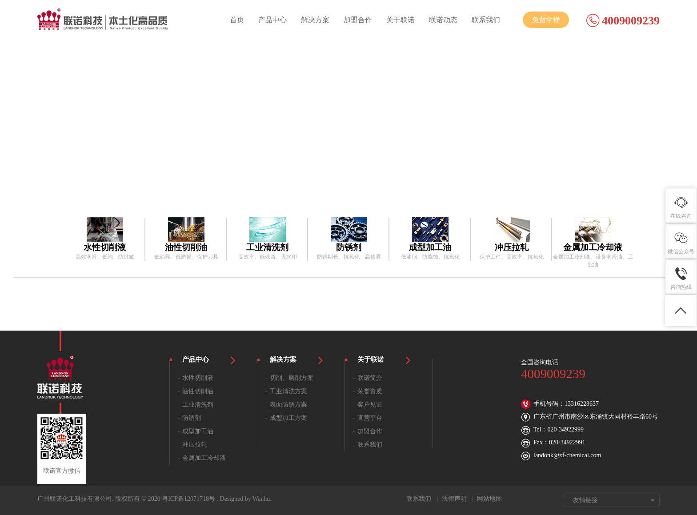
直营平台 (369, 418)
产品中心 (272, 20)
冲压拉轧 (194, 444)
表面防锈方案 (288, 404)
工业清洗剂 (197, 404)
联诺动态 (443, 20)
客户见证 (369, 404)
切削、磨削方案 (291, 378)
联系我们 (486, 20)
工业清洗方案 (288, 391)
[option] (104, 239)
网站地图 (489, 498)
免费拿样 (546, 20)
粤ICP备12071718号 (188, 498)
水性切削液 (197, 378)
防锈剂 (191, 418)
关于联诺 (400, 20)
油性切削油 (197, 391)
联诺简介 (369, 378)
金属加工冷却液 (204, 458)
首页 (237, 20)
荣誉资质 (369, 391)
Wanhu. (262, 498)
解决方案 (315, 20)
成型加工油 (197, 431)
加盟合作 (358, 20)
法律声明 (454, 498)
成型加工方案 (288, 418)
